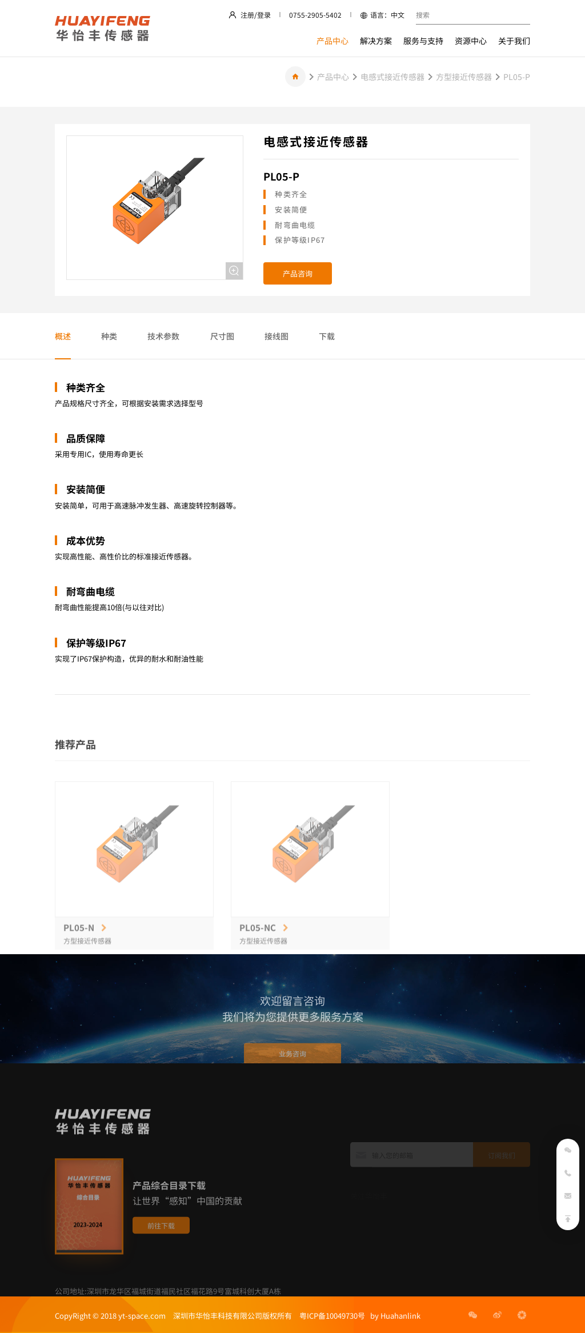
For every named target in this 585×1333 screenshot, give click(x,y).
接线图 (277, 336)
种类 (109, 336)
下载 (327, 336)
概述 (63, 336)
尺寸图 (222, 336)
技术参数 (163, 336)
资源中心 (471, 40)
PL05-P (516, 76)
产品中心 (332, 40)
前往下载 (161, 1255)
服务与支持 (423, 40)
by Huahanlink (392, 1315)
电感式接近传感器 (392, 76)
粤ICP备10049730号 (332, 1315)
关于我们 (514, 40)
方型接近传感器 (464, 76)
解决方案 (376, 40)
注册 (247, 14)
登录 (264, 14)
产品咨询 (297, 273)
